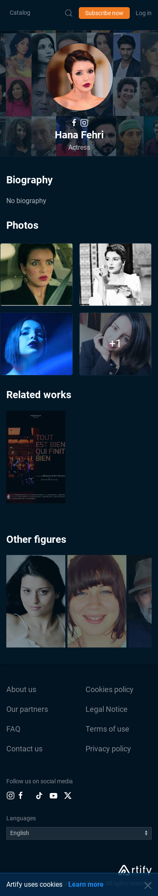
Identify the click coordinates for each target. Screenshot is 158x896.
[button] (79, 77)
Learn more (86, 884)
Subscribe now (104, 13)
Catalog (20, 12)
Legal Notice (107, 709)
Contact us (24, 748)
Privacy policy (108, 748)
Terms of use (107, 728)
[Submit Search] (68, 13)
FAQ (13, 728)
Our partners (27, 709)
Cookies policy (110, 689)
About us (21, 689)
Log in (144, 13)
